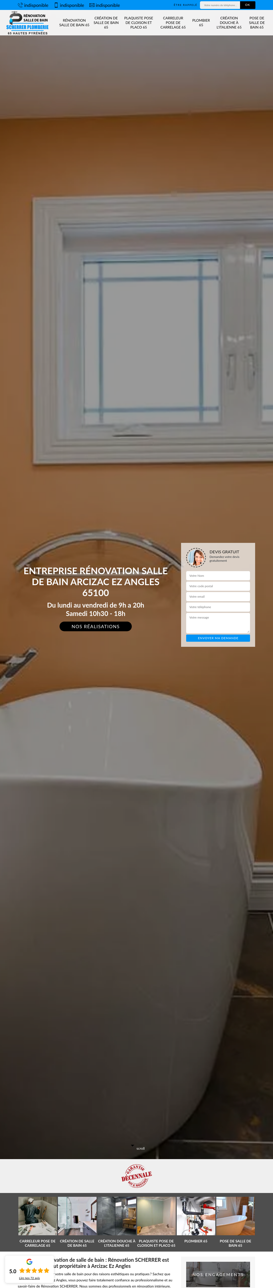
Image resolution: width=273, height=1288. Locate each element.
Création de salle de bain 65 (105, 22)
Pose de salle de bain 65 (257, 22)
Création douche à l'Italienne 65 (229, 22)
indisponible (33, 5)
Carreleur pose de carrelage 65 (173, 22)
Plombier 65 (201, 22)
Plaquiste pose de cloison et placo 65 (138, 22)
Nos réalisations (96, 626)
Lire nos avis (29, 1278)
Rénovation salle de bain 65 (74, 22)
